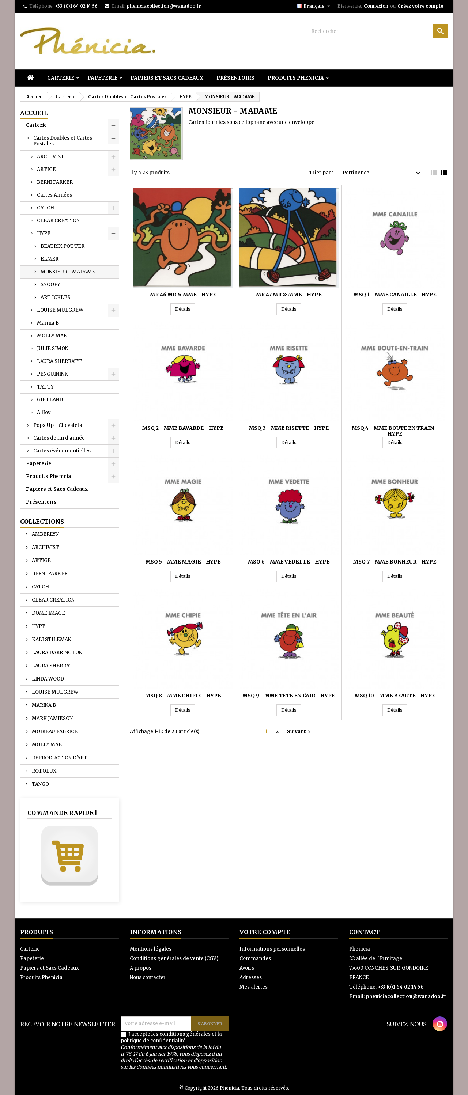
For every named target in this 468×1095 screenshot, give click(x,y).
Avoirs (246, 968)
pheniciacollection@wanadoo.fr (164, 6)
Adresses (250, 977)
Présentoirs (235, 78)
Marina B (48, 323)
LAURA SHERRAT (52, 666)
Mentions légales (150, 949)
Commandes (255, 958)
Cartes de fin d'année (59, 438)
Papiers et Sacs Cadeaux (167, 78)
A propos (140, 968)
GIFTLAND (50, 400)
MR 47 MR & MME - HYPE (288, 294)
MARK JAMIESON (52, 718)
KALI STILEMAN (51, 639)
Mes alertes (253, 987)
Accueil (34, 113)
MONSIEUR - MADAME (68, 272)
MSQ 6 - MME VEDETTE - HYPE (288, 561)
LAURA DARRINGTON (56, 652)
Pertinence (383, 173)
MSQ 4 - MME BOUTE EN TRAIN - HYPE (395, 431)
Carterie (60, 78)
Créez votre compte (420, 6)
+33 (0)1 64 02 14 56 (76, 6)
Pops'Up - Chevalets (57, 425)
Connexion (376, 6)
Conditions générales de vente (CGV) (174, 958)
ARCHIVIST (50, 157)
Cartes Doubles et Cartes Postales (62, 141)
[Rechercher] (377, 31)
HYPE (43, 233)
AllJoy (44, 412)
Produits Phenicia (296, 78)
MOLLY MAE (52, 336)
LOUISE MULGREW (60, 310)
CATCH (45, 208)
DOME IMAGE (48, 613)
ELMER (49, 259)
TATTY (45, 387)
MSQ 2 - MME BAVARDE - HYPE (182, 428)
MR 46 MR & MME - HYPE (183, 294)
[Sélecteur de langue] (314, 6)
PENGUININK (52, 374)
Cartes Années (54, 195)
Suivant (300, 731)
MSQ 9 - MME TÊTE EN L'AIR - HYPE (288, 695)
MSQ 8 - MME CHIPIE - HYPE (183, 695)
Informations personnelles (272, 949)
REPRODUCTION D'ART (59, 758)
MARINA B (43, 705)
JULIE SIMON (52, 348)
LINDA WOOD (47, 679)
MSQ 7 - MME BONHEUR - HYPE (394, 561)
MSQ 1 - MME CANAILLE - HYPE (395, 294)
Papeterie (102, 78)
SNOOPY (50, 284)
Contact (364, 932)
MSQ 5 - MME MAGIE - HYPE (183, 561)
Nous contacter (148, 977)
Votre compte (264, 932)
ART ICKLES (55, 297)
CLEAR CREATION (58, 220)
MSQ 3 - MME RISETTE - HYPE (289, 428)
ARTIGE (46, 169)
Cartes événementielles (62, 451)
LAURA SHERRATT (59, 361)
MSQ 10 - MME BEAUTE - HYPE (395, 695)
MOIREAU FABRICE (54, 731)
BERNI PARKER (55, 182)
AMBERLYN (45, 534)
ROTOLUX (43, 771)
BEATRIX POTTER (62, 246)
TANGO (40, 784)
